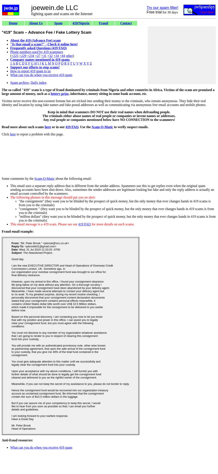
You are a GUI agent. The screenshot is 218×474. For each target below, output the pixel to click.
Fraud (103, 23)
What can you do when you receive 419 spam (41, 75)
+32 (50, 56)
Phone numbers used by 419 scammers (36, 52)
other (69, 56)
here (48, 127)
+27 (37, 56)
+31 (43, 56)
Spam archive (19, 82)
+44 (62, 56)
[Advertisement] (182, 55)
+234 (30, 56)
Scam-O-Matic (102, 127)
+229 (22, 56)
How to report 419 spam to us (30, 71)
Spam (58, 23)
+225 (14, 56)
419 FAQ (72, 127)
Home (13, 23)
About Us (36, 23)
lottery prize (60, 94)
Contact (126, 23)
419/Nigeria (80, 23)
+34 (56, 56)
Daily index (39, 82)
